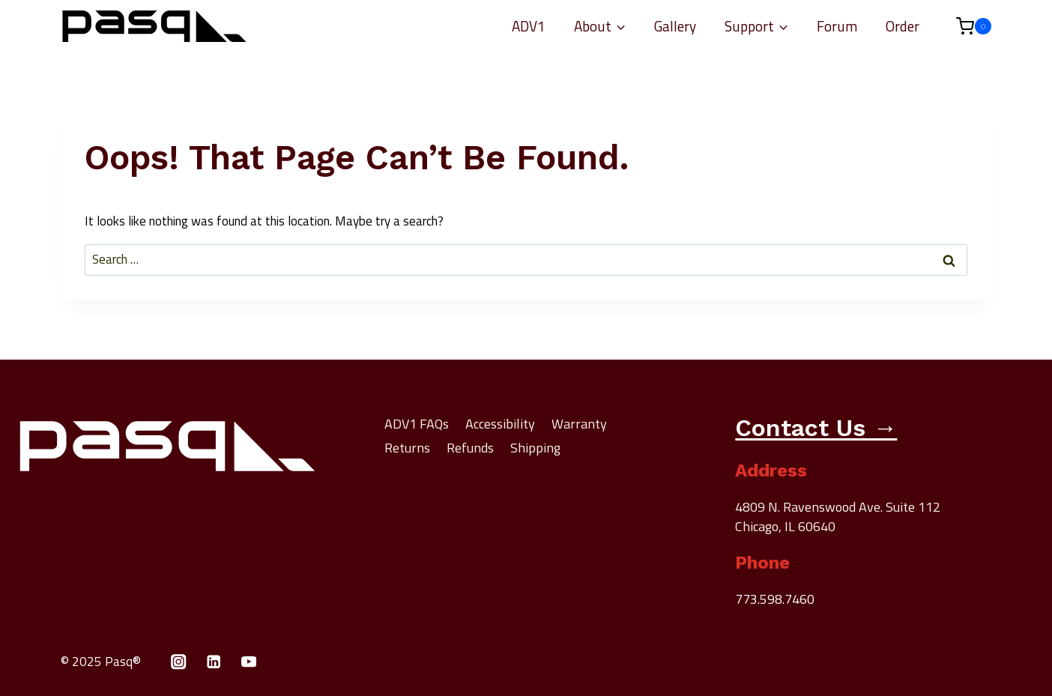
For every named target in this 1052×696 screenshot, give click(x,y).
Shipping (535, 448)
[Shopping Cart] (966, 26)
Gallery (675, 26)
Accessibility (500, 424)
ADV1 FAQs (416, 424)
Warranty (579, 424)
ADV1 (528, 26)
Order (902, 26)
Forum (837, 26)
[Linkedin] (214, 662)
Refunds (470, 448)
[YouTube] (249, 662)
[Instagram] (178, 662)
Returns (407, 448)
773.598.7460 (774, 599)
